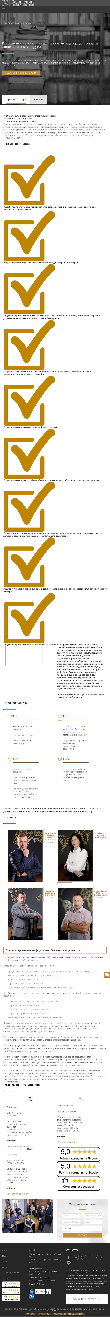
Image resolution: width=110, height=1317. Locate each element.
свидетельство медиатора (74, 1290)
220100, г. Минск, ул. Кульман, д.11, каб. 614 (45, 1256)
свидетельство (100, 1271)
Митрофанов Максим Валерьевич (100, 893)
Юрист (100, 839)
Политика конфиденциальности (68, 1314)
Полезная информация (11, 1273)
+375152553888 (35, 1281)
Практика (38, 99)
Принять (31, 1314)
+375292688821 (43, 1278)
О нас (4, 1256)
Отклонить (44, 1314)
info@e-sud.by (41, 1285)
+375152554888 (49, 1281)
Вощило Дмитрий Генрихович (50, 893)
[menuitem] (18, 10)
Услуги (4, 1251)
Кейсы (4, 1262)
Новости (5, 1279)
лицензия (69, 1279)
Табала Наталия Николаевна (100, 835)
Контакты (5, 1268)
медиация (82, 734)
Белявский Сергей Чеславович (50, 835)
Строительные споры (16, 99)
